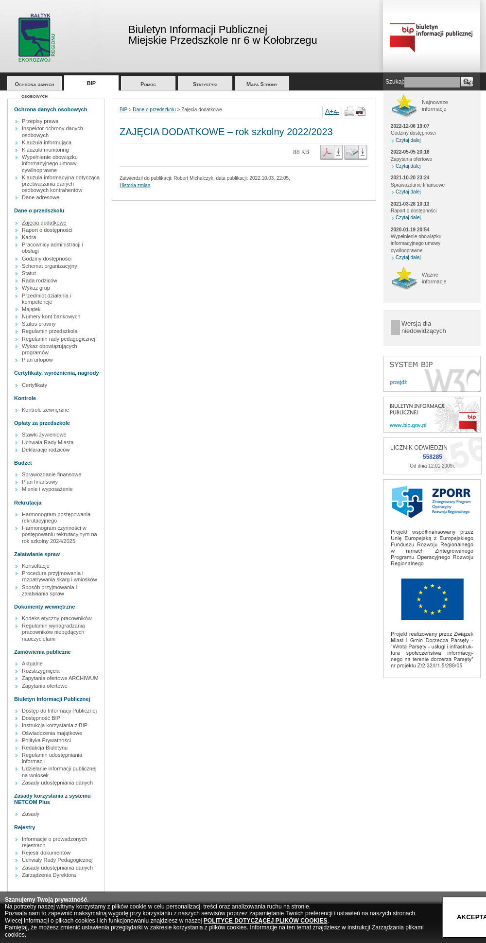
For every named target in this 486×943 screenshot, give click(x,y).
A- (336, 112)
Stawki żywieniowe (44, 434)
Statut (29, 273)
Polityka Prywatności (46, 740)
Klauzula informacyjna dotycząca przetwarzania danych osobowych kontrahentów (61, 184)
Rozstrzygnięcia (41, 671)
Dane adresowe (40, 197)
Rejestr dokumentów (46, 853)
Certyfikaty (34, 385)
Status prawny (39, 324)
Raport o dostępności (47, 230)
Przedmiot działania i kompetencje (46, 299)
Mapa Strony (262, 84)
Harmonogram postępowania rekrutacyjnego (56, 517)
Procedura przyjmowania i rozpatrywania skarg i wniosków (59, 576)
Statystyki (205, 84)
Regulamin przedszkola (49, 331)
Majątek (31, 309)
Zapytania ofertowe (45, 686)
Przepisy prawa (40, 121)
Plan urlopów (37, 360)
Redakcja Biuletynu (45, 748)
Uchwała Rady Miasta (47, 442)
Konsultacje (36, 566)
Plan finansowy (40, 482)
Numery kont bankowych (51, 316)
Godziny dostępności (46, 259)
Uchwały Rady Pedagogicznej (57, 860)
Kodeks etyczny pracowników (57, 618)
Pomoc (148, 84)
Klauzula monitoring (45, 150)
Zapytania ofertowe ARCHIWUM (60, 678)
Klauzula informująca (46, 142)
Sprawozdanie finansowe (51, 474)
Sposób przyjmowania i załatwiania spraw (49, 590)
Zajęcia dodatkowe (44, 223)
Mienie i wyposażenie (47, 489)
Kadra (29, 237)
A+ (329, 111)
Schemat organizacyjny (49, 266)
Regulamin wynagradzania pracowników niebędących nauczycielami (53, 632)
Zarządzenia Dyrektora (49, 875)
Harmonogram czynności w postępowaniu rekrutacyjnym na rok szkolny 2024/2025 (59, 534)
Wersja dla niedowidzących (423, 327)
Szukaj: (394, 81)
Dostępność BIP (41, 718)
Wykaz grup (36, 288)
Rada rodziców (39, 280)
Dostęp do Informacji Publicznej (59, 711)
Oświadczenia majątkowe (52, 733)
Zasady (30, 814)
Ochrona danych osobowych (34, 85)
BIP (91, 83)
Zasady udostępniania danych (57, 783)
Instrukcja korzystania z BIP (54, 725)
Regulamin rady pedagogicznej (58, 339)
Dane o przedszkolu (154, 109)
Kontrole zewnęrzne (45, 410)
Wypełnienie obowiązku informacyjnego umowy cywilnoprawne (50, 163)
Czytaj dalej (408, 140)
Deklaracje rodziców (45, 450)
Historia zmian (135, 185)
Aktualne (32, 663)
